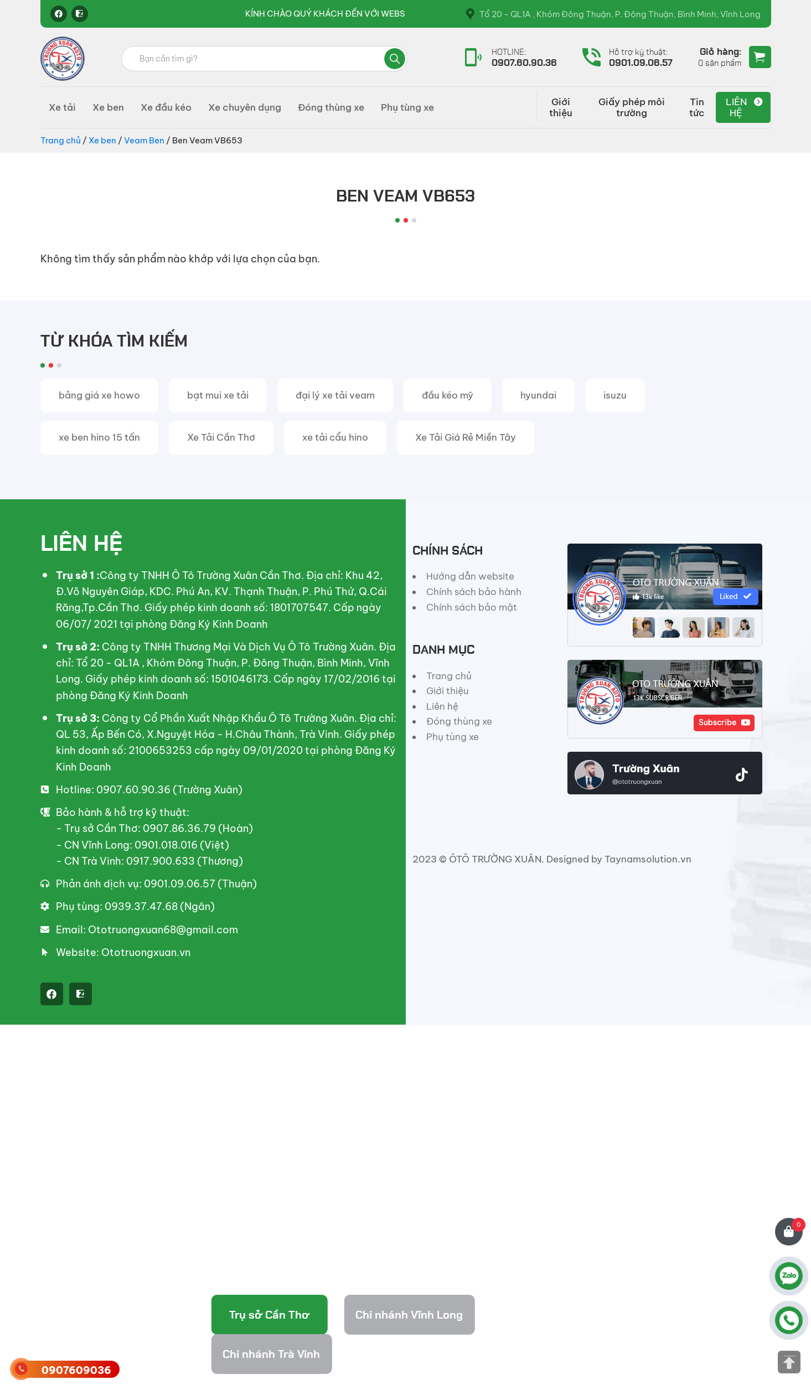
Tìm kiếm (394, 58)
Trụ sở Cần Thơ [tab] (269, 1315)
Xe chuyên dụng (244, 107)
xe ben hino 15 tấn (99, 437)
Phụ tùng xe (407, 107)
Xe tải (62, 107)
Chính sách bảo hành (473, 592)
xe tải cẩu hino (335, 437)
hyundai (538, 395)
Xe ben (108, 107)
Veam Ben (144, 140)
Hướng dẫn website (470, 576)
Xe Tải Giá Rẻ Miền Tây (465, 437)
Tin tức (697, 107)
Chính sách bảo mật (471, 607)
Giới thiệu (560, 107)
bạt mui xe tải (218, 395)
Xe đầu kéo (166, 107)
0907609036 (76, 1370)
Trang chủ (60, 140)
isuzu (615, 395)
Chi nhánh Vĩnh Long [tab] (409, 1315)
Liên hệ (736, 107)
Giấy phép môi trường (631, 107)
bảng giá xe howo (99, 395)
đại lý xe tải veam (335, 395)
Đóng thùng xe (331, 107)
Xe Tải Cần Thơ (221, 437)
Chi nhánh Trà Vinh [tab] (271, 1354)
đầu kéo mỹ (447, 395)
